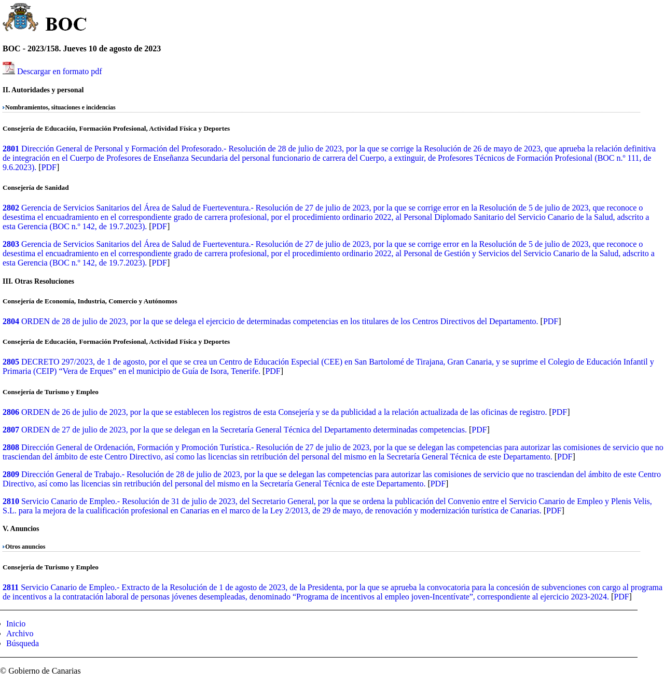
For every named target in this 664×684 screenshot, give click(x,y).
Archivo (19, 633)
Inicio (15, 623)
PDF (49, 167)
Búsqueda (22, 643)
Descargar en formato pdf (59, 71)
